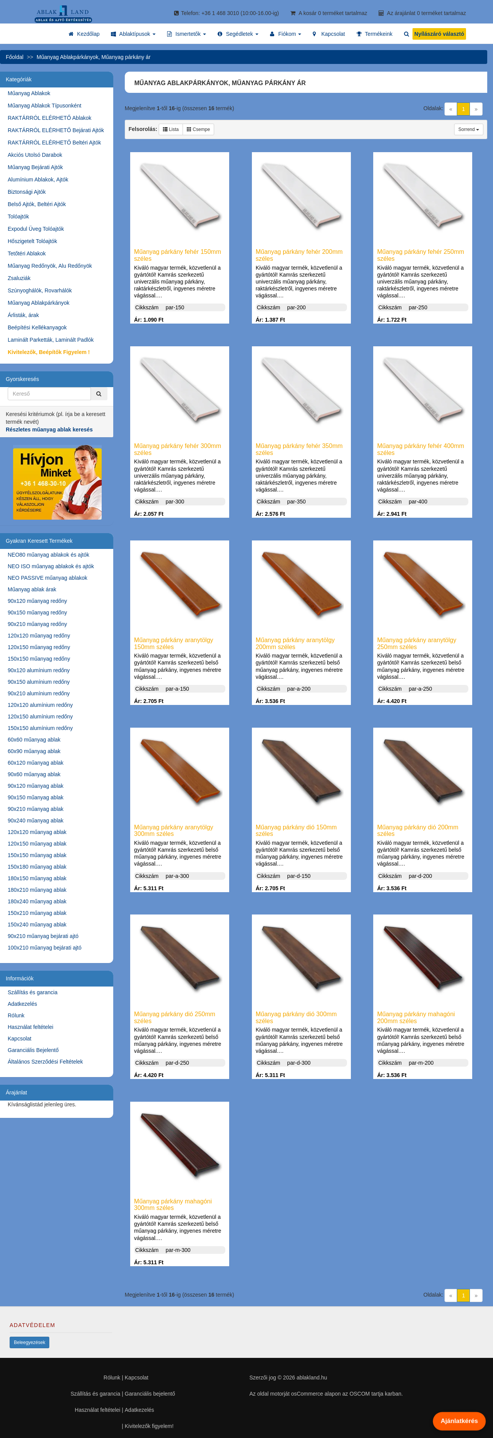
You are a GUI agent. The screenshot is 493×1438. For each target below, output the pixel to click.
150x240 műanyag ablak (37, 924)
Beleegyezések (29, 1342)
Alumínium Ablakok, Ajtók (38, 179)
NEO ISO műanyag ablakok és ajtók (51, 566)
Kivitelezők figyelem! (149, 1426)
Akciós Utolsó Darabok (35, 155)
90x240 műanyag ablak (36, 820)
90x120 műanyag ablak (36, 786)
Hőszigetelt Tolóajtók (32, 241)
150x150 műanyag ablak (37, 855)
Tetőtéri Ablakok (27, 253)
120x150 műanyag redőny (39, 647)
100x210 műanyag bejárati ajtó (44, 948)
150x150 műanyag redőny (39, 659)
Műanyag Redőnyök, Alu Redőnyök (50, 266)
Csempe (198, 129)
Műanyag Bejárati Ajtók (35, 167)
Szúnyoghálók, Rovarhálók (40, 290)
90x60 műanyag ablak (34, 774)
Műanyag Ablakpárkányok (38, 303)
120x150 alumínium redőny (40, 716)
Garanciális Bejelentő (33, 1050)
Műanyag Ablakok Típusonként (44, 105)
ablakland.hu (312, 1377)
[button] (133, 34)
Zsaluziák (19, 278)
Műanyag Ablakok (29, 93)
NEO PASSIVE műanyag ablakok (47, 578)
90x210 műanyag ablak (36, 809)
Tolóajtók (18, 216)
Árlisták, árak (23, 315)
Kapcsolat (19, 1038)
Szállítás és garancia (32, 992)
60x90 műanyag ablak (34, 751)
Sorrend (468, 129)
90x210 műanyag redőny (37, 624)
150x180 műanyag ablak (37, 867)
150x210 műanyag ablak (37, 913)
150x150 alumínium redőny (40, 728)
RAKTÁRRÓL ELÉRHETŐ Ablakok (49, 118)
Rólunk (16, 1015)
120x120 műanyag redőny (39, 636)
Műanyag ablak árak (32, 589)
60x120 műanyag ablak (36, 763)
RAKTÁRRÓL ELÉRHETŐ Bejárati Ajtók (56, 130)
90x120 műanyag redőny (37, 601)
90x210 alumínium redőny (39, 693)
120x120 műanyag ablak (37, 832)
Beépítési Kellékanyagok (37, 327)
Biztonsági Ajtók (27, 192)
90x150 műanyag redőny (37, 612)
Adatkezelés (22, 1004)
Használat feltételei (30, 1027)
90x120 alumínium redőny (39, 670)
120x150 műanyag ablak (37, 844)
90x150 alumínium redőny (39, 682)
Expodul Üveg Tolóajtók (36, 229)
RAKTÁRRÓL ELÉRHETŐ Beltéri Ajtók (54, 142)
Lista (171, 129)
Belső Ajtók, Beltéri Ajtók (37, 204)
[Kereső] (99, 393)
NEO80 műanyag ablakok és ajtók (48, 555)
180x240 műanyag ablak (37, 901)
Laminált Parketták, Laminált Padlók (51, 340)
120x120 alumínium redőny (40, 705)
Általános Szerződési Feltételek (45, 1062)
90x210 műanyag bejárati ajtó (43, 936)
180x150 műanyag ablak (37, 878)
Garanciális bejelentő (150, 1394)
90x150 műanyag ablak (36, 797)
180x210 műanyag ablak (37, 890)
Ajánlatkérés (459, 1421)
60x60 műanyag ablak (34, 740)
